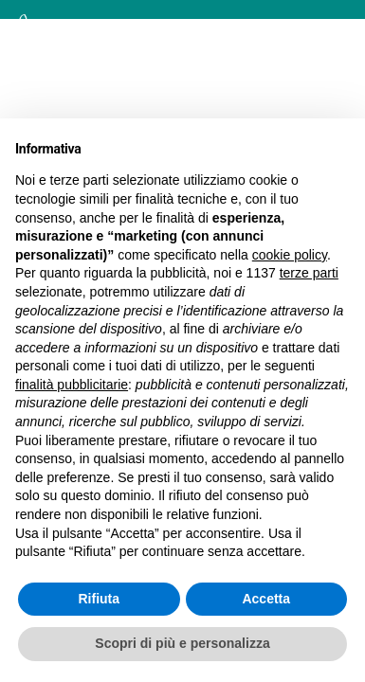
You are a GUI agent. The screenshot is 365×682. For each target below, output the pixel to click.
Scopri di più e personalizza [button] (182, 643)
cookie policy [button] (289, 254)
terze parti (309, 272)
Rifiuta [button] (98, 598)
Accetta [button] (266, 598)
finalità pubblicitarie (71, 384)
